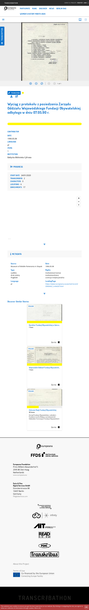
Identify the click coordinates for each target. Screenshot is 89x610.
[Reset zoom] (42, 83)
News (51, 8)
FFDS (44, 454)
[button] (16, 96)
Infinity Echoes (44, 515)
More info (37, 608)
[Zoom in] (30, 83)
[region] (44, 218)
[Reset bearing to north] (78, 205)
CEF (44, 574)
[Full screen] (86, 19)
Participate (25, 8)
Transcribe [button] (14, 93)
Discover (43, 8)
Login (85, 2)
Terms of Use (19, 571)
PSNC (44, 545)
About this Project (21, 564)
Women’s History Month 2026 (32, 14)
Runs (34, 8)
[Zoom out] (36, 83)
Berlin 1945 (61, 8)
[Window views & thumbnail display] (80, 19)
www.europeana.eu (20, 475)
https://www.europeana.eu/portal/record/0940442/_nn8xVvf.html (61, 285)
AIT (44, 526)
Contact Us (67, 2)
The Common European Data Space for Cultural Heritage (44, 507)
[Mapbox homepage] (13, 240)
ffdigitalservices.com (20, 496)
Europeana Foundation (44, 446)
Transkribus (44, 554)
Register (80, 2)
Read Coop (44, 535)
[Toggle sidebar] (3, 19)
